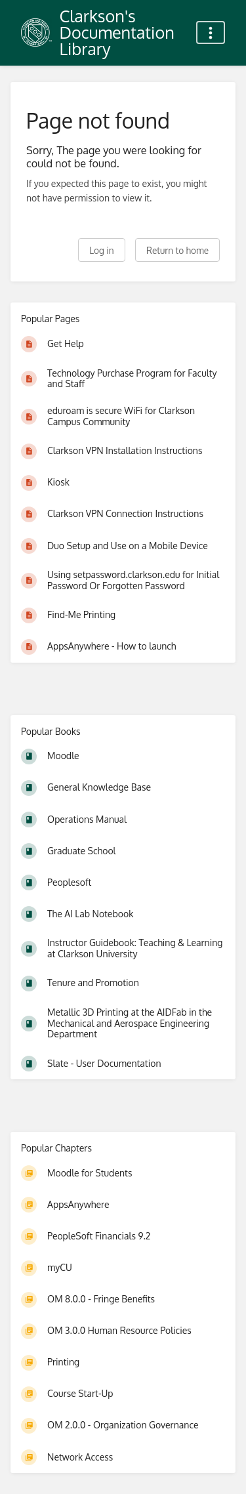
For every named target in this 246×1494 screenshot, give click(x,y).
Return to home (177, 250)
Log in (101, 250)
